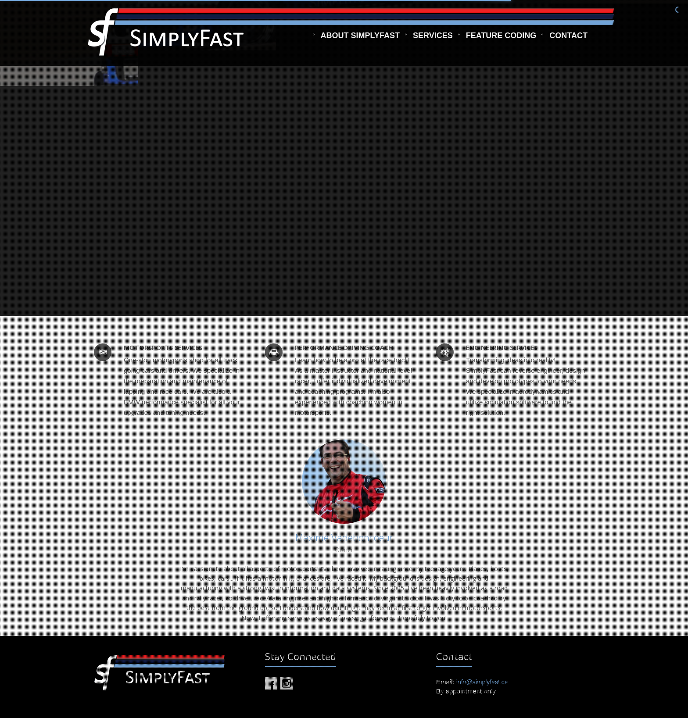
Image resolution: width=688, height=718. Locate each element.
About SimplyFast (360, 39)
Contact (568, 39)
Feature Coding (501, 39)
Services (433, 39)
